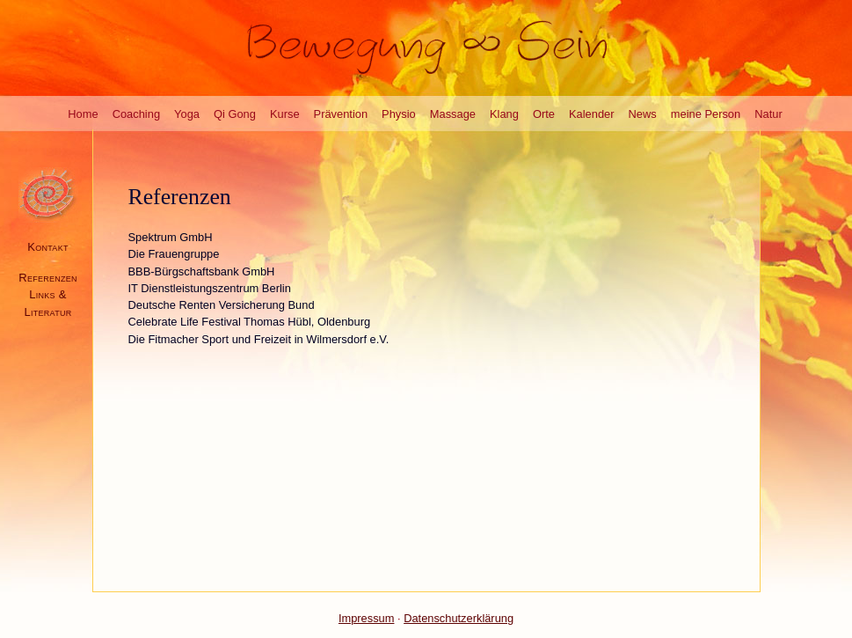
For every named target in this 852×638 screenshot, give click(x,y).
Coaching (136, 114)
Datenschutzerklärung (458, 618)
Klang (504, 114)
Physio (399, 114)
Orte (544, 114)
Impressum (367, 618)
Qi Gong (235, 114)
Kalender (592, 114)
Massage (453, 114)
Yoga (187, 114)
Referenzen (47, 277)
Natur (768, 114)
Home (83, 114)
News (643, 114)
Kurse (285, 114)
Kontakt (47, 246)
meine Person (705, 114)
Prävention (341, 114)
